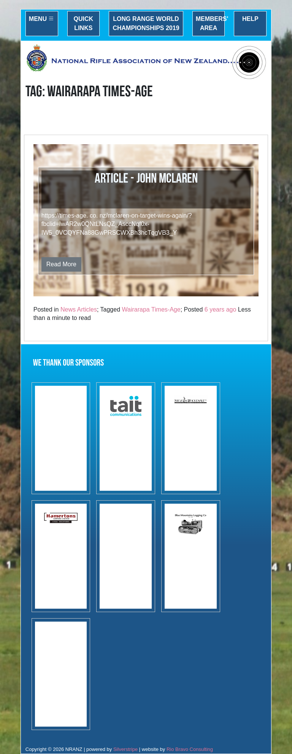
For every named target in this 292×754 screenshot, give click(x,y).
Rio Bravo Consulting (190, 749)
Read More (61, 264)
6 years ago (220, 309)
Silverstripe (125, 749)
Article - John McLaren (146, 178)
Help (250, 19)
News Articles (78, 309)
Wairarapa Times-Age (151, 309)
